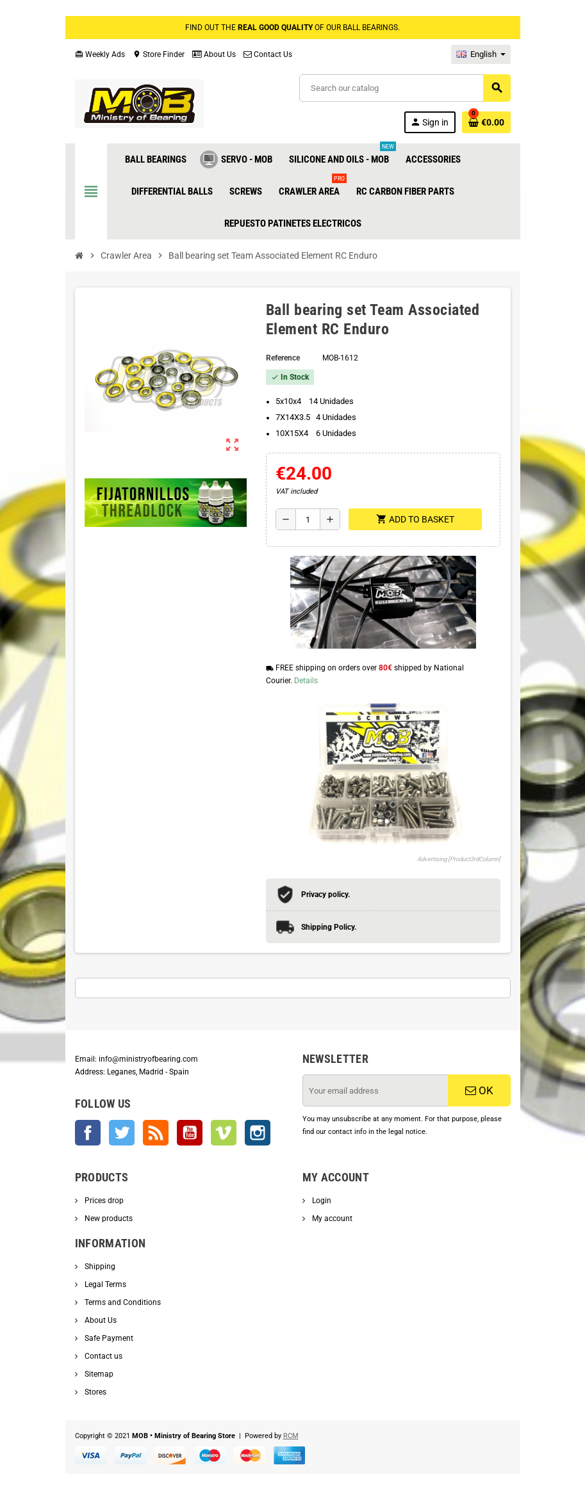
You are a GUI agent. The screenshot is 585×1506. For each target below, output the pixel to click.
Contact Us (267, 54)
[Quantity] (307, 519)
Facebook (88, 1133)
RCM (291, 1436)
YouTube (189, 1133)
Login (320, 1200)
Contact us (102, 1356)
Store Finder (159, 54)
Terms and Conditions (122, 1302)
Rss (156, 1133)
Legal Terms (104, 1284)
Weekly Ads (100, 54)
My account (331, 1218)
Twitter (122, 1133)
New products (108, 1218)
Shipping (99, 1266)
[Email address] (375, 1090)
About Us (214, 54)
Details (306, 680)
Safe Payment (108, 1338)
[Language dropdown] (481, 54)
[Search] (404, 88)
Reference (283, 357)
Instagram (257, 1133)
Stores (94, 1392)
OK (479, 1090)
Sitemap (98, 1374)
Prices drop (103, 1200)
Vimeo (223, 1133)
